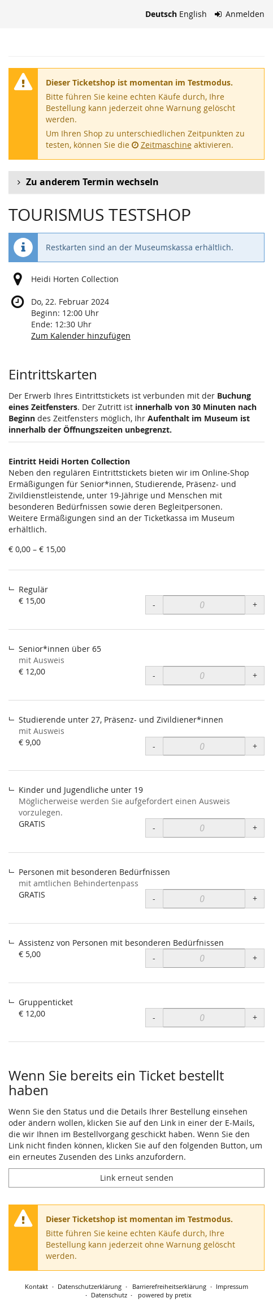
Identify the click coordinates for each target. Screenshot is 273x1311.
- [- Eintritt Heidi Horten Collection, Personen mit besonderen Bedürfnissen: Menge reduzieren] (154, 898)
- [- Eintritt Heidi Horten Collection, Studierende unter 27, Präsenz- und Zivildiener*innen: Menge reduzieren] (154, 746)
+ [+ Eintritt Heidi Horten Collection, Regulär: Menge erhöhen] (255, 604)
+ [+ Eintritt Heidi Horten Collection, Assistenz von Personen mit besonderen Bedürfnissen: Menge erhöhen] (255, 958)
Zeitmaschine (162, 144)
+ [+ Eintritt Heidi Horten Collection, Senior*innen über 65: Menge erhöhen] (255, 675)
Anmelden (240, 13)
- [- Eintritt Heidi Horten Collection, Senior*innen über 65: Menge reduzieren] (154, 675)
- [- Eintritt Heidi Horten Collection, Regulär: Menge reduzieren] (154, 604)
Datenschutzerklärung (90, 1286)
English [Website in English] (193, 13)
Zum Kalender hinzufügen (81, 335)
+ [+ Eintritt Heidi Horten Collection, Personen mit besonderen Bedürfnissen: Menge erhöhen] (255, 898)
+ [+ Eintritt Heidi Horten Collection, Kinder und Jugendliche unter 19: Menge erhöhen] (255, 827)
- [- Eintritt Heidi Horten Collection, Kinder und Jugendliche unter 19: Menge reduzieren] (154, 827)
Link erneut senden (137, 1177)
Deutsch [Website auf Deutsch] (161, 13)
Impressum (232, 1286)
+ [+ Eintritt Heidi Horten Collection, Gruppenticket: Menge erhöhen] (255, 1017)
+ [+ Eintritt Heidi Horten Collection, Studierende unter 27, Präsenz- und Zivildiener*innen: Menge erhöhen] (255, 746)
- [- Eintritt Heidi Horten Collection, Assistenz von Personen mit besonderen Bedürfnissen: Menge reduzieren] (154, 958)
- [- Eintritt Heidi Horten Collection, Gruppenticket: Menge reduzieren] (154, 1017)
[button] (136, 182)
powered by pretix (165, 1295)
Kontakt (36, 1286)
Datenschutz (109, 1295)
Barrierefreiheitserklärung (168, 1286)
